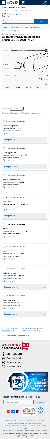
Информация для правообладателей (21, 423)
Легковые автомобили (32, 27)
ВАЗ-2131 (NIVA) (13, 31)
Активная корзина (14, 14)
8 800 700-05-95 (11, 348)
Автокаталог (15, 27)
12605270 (5, 65)
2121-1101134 (7, 75)
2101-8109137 (7, 68)
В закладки (9, 133)
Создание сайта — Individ (35, 421)
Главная (4, 27)
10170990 (5, 50)
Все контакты (22, 7)
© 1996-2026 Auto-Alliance (15, 421)
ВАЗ (3, 31)
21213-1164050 (7, 54)
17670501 (5, 61)
